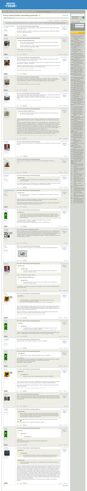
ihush (5, 108)
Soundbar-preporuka (78, 160)
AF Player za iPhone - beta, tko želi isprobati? (79, 92)
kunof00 (6, 93)
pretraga (82, 11)
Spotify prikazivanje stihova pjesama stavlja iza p (79, 124)
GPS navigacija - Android (78, 202)
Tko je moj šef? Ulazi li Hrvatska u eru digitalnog (78, 69)
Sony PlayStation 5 (77, 43)
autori (78, 11)
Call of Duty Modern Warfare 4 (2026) (77, 50)
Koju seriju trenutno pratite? (79, 34)
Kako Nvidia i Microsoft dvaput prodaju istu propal (79, 156)
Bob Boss (6, 175)
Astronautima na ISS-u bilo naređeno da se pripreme (79, 169)
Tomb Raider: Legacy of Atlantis (78, 52)
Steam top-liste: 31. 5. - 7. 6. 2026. (79, 47)
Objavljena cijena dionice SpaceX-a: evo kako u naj (78, 178)
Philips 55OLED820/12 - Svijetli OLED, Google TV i (79, 72)
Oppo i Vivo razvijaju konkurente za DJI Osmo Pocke (78, 193)
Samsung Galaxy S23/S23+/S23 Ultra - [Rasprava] (78, 141)
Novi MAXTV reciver (77, 73)
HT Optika (75, 131)
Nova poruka (65, 15)
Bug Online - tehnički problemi (78, 171)
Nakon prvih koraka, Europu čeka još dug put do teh (79, 84)
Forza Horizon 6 (77, 116)
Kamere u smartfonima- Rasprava (78, 167)
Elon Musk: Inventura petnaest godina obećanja (79, 111)
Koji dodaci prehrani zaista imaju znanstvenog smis (79, 126)
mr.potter (6, 229)
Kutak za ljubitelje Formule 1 (79, 105)
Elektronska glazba (77, 161)
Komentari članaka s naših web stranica (30, 11)
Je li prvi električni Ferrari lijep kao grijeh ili (78, 45)
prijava (53, 11)
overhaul (6, 448)
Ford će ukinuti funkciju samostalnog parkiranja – (55, 23)
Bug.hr (4, 11)
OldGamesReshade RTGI (79, 67)
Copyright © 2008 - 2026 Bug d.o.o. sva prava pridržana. (44, 490)
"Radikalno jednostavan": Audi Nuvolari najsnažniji (78, 129)
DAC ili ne (75, 162)
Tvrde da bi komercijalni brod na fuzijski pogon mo (78, 63)
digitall (5, 210)
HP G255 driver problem (78, 185)
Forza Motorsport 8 (77, 40)
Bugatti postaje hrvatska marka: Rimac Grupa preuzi (79, 81)
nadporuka (65, 54)
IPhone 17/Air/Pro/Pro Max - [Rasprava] (79, 144)
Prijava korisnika (75, 22)
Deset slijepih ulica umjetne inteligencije (79, 39)
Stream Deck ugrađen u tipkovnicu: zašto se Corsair (79, 55)
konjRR (6, 409)
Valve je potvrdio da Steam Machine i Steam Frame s (79, 150)
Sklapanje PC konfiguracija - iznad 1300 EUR (79, 190)
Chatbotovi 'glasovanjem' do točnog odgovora (79, 118)
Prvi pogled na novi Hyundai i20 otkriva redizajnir (79, 57)
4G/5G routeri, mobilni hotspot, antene (78, 176)
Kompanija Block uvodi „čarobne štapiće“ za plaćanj (79, 188)
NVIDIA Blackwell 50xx (78, 53)
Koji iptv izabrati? (77, 79)
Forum (8, 11)
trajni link (65, 35)
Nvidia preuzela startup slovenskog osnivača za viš (79, 152)
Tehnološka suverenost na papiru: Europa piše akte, (79, 201)
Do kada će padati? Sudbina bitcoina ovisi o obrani (78, 147)
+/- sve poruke (50, 20)
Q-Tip (5, 293)
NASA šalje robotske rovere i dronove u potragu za (79, 174)
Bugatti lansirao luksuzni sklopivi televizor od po (78, 135)
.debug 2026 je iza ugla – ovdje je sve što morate (78, 107)
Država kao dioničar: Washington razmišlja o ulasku (78, 114)
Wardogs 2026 (76, 64)
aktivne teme (63, 11)
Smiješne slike (76, 197)
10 (21, 156)
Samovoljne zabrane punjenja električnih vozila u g (79, 75)
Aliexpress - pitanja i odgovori (77, 184)
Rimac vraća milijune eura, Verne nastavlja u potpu (79, 122)
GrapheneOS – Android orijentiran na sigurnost (78, 133)
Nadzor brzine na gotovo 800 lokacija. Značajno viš (79, 90)
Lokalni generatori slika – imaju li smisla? (78, 94)
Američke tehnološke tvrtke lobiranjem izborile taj (79, 37)
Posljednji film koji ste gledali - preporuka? (78, 66)
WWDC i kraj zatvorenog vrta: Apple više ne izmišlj (78, 164)
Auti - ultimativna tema (78, 130)
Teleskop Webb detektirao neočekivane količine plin (79, 78)
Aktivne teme (74, 32)
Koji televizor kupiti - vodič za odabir (79, 120)
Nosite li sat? (76, 172)
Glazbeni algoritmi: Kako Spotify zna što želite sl (78, 159)
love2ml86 (6, 339)
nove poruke (73, 11)
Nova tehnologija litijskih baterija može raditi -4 (78, 154)
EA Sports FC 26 (77, 145)
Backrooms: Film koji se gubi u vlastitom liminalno (78, 88)
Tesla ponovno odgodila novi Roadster (78, 96)
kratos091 (6, 57)
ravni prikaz (57, 20)
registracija (57, 11)
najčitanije (68, 11)
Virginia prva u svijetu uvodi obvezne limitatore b (79, 103)
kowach (6, 77)
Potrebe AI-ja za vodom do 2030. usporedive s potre (79, 42)
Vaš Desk (75, 186)
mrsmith (6, 38)
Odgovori (64, 59)
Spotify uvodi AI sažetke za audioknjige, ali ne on (79, 61)
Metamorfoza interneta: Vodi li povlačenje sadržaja (79, 199)
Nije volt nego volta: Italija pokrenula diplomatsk (78, 99)
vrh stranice (82, 488)
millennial (6, 394)
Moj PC (5, 35)
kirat (5, 246)
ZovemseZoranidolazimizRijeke (11, 26)
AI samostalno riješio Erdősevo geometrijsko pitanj (78, 138)
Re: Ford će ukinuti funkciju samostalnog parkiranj (28, 38)
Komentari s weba (16, 11)
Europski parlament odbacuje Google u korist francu (78, 181)
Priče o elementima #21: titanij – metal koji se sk (78, 101)
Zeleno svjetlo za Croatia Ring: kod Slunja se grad (78, 86)
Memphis (6, 141)
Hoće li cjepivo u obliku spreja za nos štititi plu (78, 109)
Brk (5, 159)
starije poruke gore (65, 20)
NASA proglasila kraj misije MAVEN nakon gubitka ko (79, 196)
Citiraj (64, 29)
